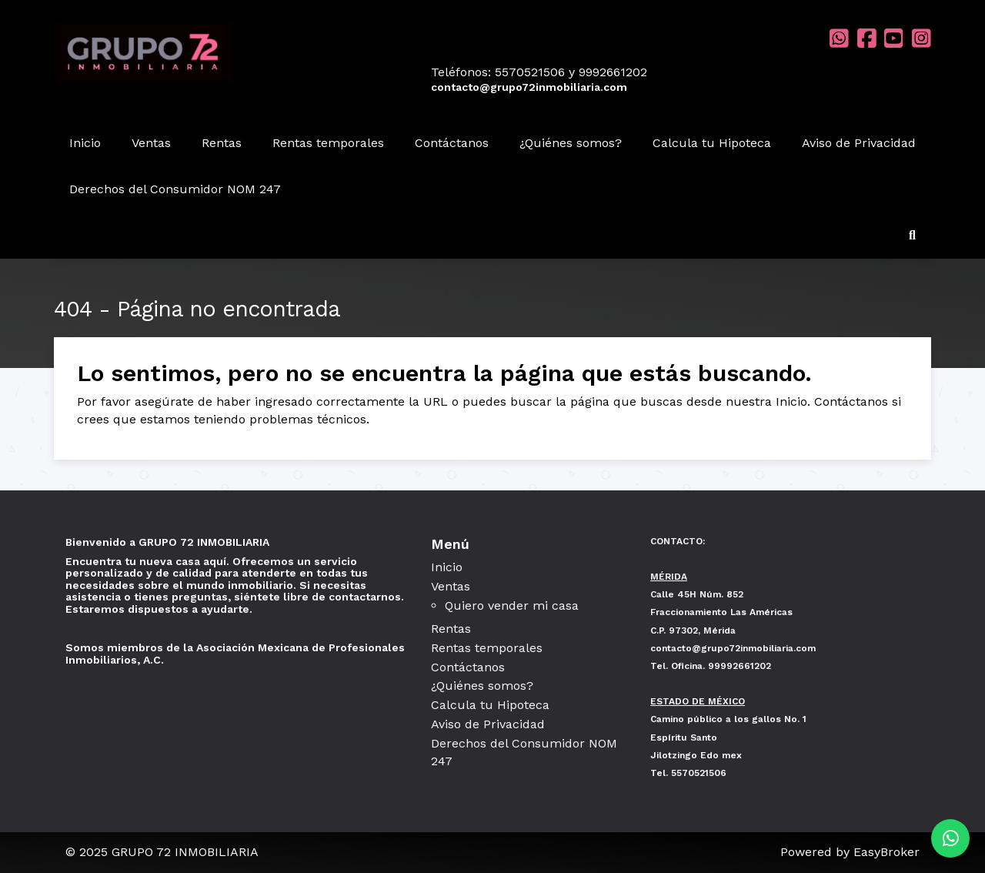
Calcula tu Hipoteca (712, 142)
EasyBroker (886, 852)
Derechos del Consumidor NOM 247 (175, 189)
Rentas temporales (328, 142)
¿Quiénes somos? (570, 142)
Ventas (151, 142)
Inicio (85, 142)
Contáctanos (452, 142)
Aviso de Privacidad (859, 142)
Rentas (222, 142)
